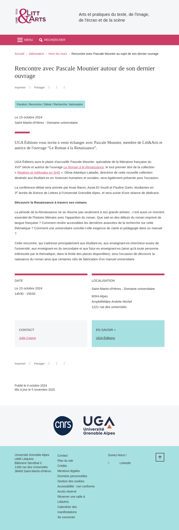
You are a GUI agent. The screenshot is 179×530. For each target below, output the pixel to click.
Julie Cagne (27, 338)
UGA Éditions (105, 338)
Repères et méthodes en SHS (38, 172)
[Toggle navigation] (25, 40)
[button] (52, 40)
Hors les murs (58, 53)
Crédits (62, 465)
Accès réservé (66, 491)
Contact (62, 455)
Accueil (19, 53)
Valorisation (36, 53)
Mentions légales (68, 471)
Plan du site (65, 460)
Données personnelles (72, 476)
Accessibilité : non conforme (76, 486)
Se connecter (66, 517)
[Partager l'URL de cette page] (64, 87)
